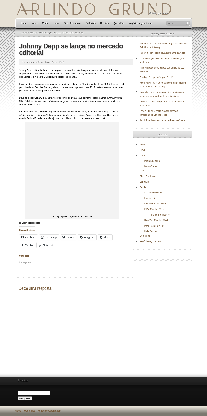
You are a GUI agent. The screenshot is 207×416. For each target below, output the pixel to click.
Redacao (30, 62)
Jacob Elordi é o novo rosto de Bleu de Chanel (162, 120)
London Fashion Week (155, 203)
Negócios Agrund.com (140, 23)
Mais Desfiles (150, 231)
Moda (45, 23)
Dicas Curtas (150, 166)
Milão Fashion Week (154, 209)
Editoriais (91, 23)
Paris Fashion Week (154, 226)
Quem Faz (118, 23)
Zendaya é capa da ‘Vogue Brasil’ (156, 77)
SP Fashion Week (153, 192)
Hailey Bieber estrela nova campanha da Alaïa (162, 53)
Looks (56, 23)
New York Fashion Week (156, 220)
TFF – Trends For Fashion (157, 215)
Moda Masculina (152, 161)
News (34, 23)
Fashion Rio (150, 198)
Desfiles (104, 23)
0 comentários (51, 62)
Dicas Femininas (72, 23)
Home (24, 23)
